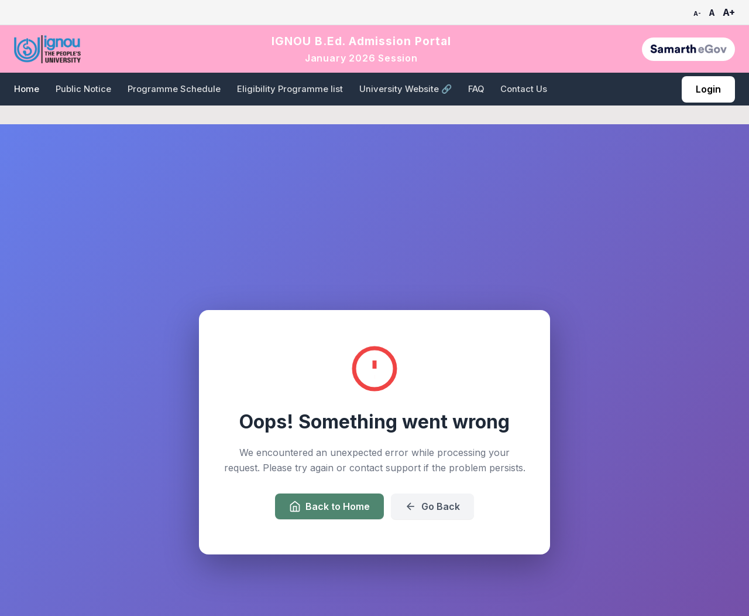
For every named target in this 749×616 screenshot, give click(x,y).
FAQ (476, 89)
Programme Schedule (174, 89)
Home (26, 89)
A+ (729, 12)
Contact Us (523, 89)
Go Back (432, 506)
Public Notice (83, 89)
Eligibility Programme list (290, 89)
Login (708, 89)
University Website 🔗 (405, 89)
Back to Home (329, 506)
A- (697, 13)
